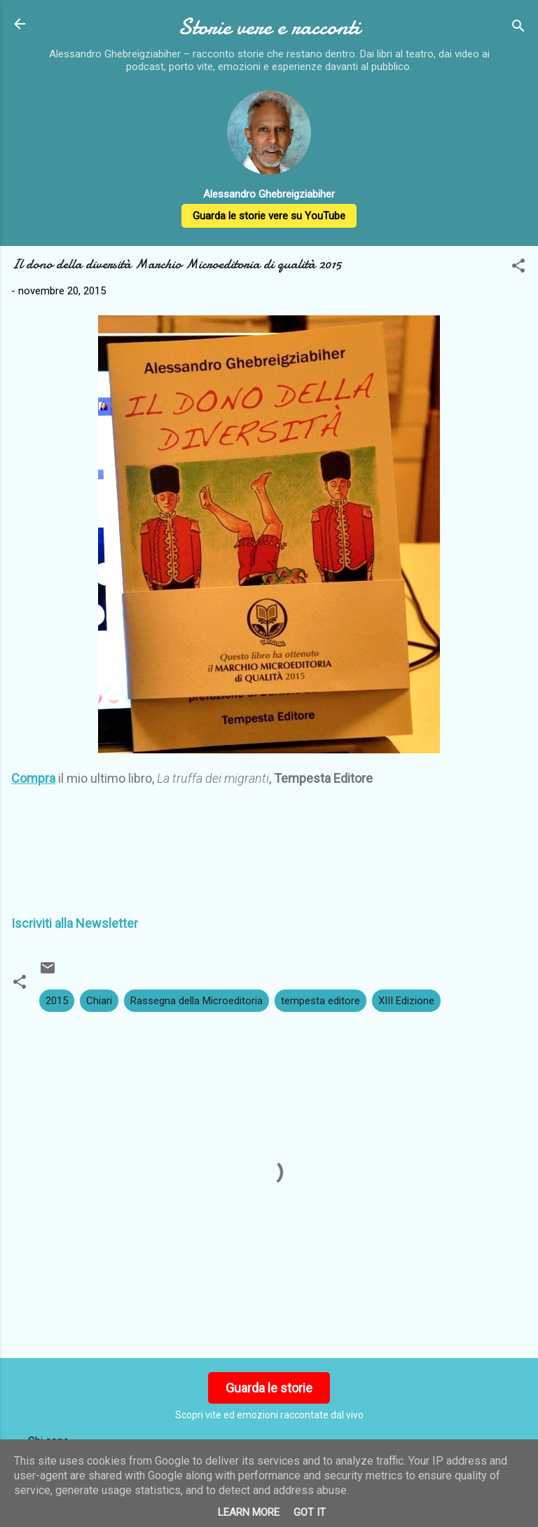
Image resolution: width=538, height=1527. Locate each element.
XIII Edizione (406, 1000)
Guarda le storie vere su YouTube (269, 216)
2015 (57, 1000)
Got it (310, 1512)
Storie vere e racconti (269, 27)
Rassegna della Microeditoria (196, 1000)
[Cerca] (518, 28)
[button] (518, 268)
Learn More (249, 1512)
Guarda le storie (269, 1388)
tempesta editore (320, 1000)
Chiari (99, 1000)
